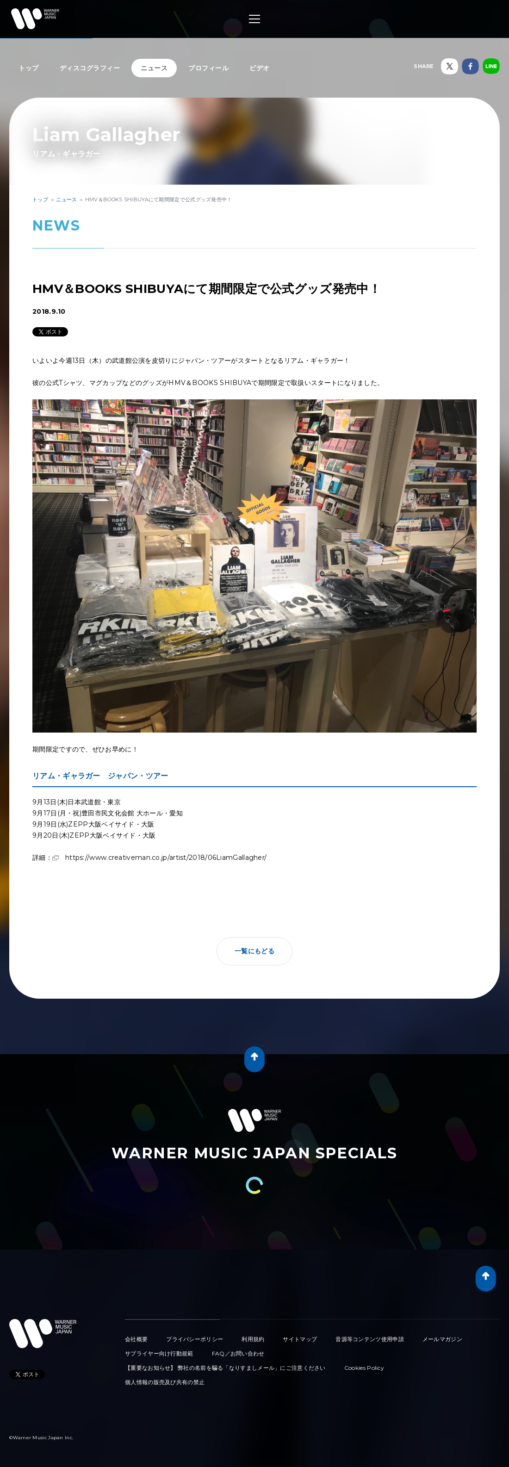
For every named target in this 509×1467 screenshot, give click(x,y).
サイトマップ (300, 1339)
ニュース (154, 68)
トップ (29, 68)
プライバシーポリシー (194, 1339)
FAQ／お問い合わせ (238, 1353)
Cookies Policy (364, 1367)
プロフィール (208, 68)
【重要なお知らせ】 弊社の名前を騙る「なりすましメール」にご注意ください (225, 1367)
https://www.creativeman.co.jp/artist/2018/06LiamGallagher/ (166, 857)
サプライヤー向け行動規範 (159, 1353)
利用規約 (253, 1339)
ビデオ (259, 68)
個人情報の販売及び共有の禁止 (165, 1382)
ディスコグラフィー (90, 68)
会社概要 (136, 1339)
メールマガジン (442, 1339)
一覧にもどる (254, 951)
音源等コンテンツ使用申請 (369, 1339)
